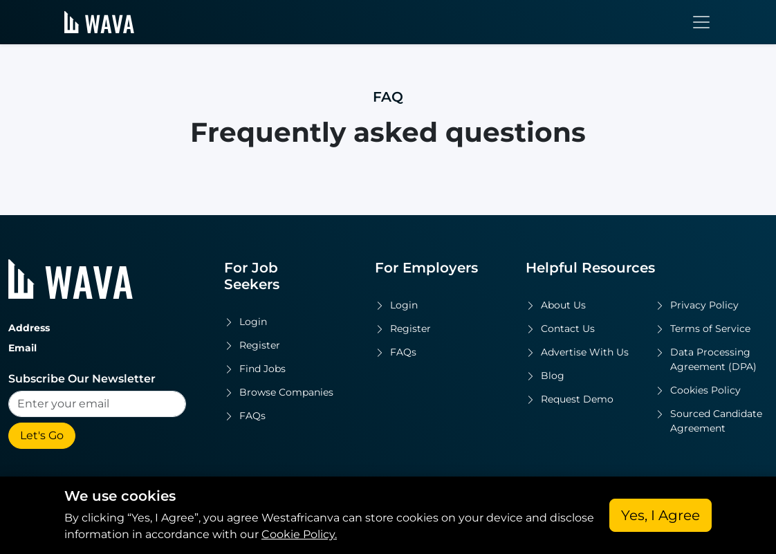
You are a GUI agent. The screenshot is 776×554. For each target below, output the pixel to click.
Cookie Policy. (299, 534)
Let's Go (42, 435)
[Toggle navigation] (701, 22)
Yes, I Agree (660, 515)
